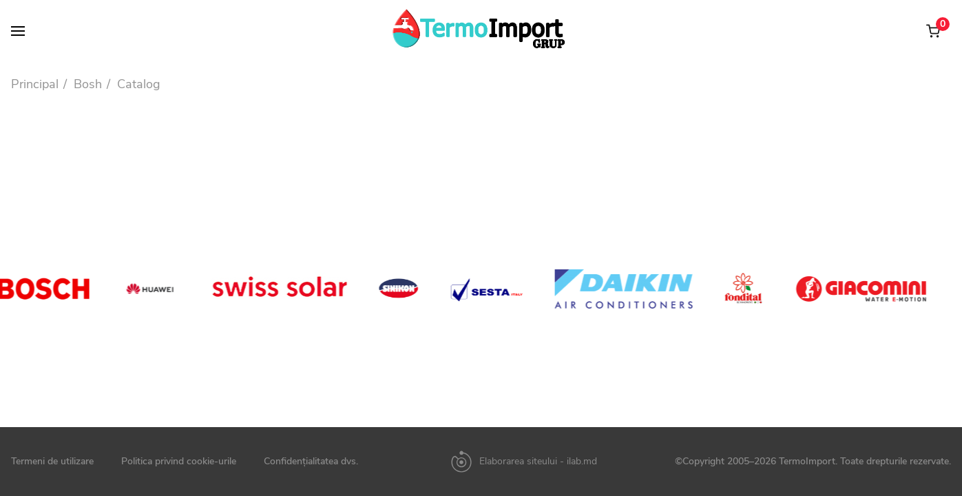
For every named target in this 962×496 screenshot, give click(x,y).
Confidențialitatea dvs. (311, 461)
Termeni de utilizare (52, 461)
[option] (159, 289)
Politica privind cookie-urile (178, 461)
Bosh (88, 84)
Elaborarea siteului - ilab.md (538, 461)
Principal (35, 84)
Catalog (138, 84)
